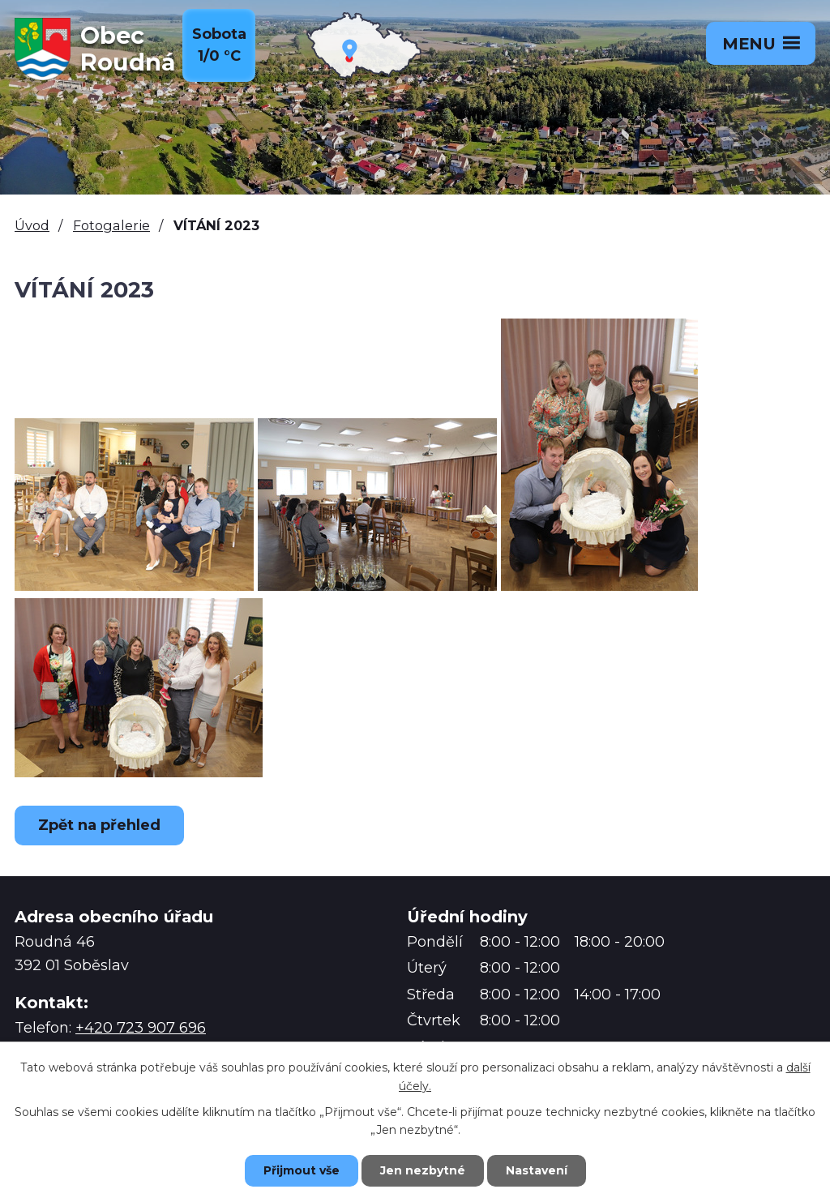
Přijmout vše (301, 1170)
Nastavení (536, 1170)
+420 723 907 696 (140, 1028)
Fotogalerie (111, 225)
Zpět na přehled (99, 825)
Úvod (32, 225)
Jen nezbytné (422, 1170)
